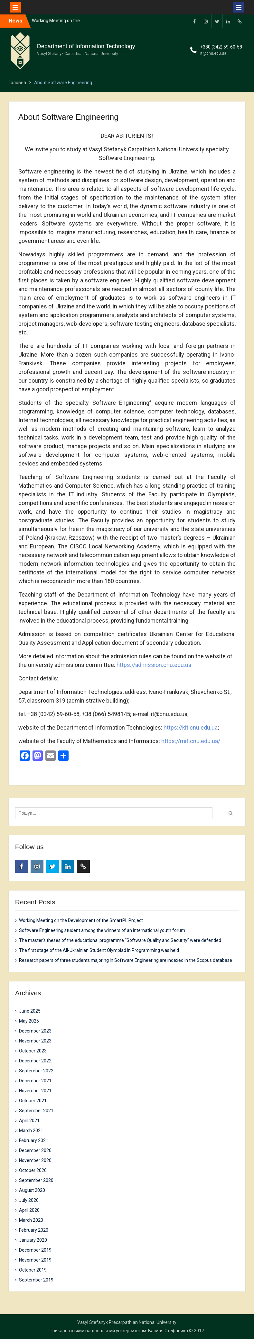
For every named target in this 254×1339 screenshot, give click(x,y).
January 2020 (33, 1240)
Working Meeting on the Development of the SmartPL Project (81, 920)
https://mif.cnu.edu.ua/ (190, 741)
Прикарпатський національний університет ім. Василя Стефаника (119, 1330)
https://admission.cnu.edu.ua (154, 664)
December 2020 (35, 1150)
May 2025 (29, 1021)
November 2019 (35, 1260)
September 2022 (36, 1070)
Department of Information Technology (86, 46)
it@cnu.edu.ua (213, 53)
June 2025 (30, 1011)
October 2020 (33, 1170)
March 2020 (31, 1220)
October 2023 (33, 1050)
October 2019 (33, 1269)
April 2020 (29, 1210)
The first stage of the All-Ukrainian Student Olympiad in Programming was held (99, 950)
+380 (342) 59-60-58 (221, 46)
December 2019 (35, 1250)
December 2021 (35, 1080)
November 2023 (35, 1040)
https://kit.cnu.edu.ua (191, 727)
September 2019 (36, 1279)
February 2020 (33, 1230)
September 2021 (36, 1110)
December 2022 (35, 1060)
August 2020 (32, 1190)
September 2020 (36, 1180)
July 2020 (29, 1200)
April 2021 (29, 1120)
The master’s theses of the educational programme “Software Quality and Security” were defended (120, 940)
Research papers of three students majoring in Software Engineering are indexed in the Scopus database (125, 960)
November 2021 (35, 1090)
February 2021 (33, 1140)
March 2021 (31, 1130)
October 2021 (33, 1100)
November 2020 (35, 1160)
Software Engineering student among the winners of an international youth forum (102, 930)
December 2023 (35, 1030)
